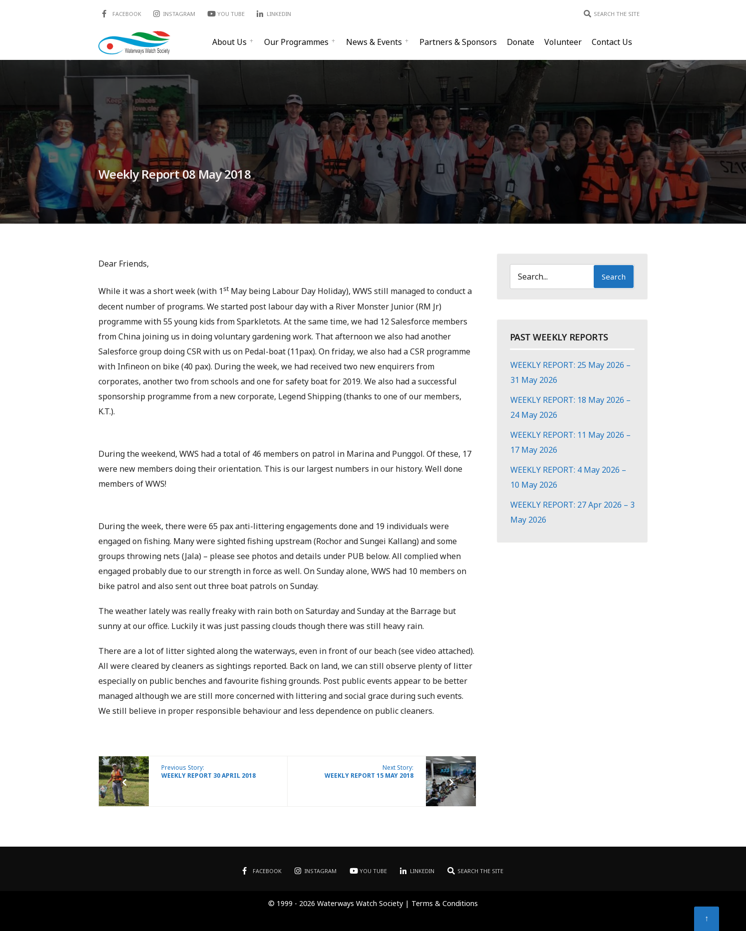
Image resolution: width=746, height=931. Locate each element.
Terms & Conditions (444, 903)
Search (614, 277)
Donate (520, 41)
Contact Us (612, 41)
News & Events (374, 41)
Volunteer (563, 41)
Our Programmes (296, 41)
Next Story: (369, 771)
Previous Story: (208, 771)
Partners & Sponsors (458, 41)
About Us (229, 41)
